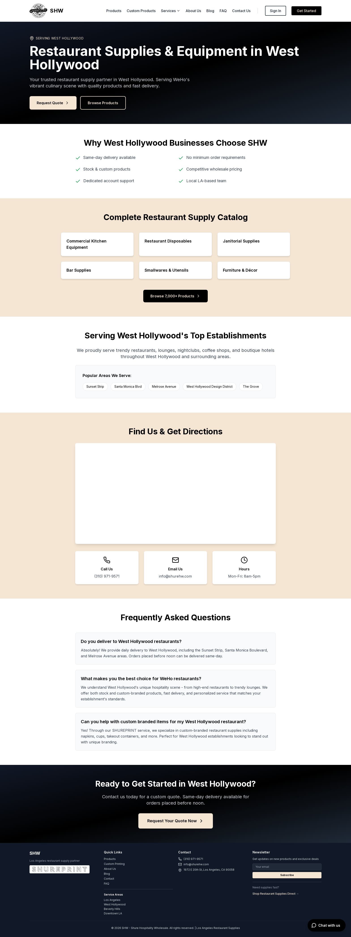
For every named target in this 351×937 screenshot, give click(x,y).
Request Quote (53, 103)
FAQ (223, 11)
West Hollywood (115, 904)
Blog (210, 11)
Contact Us (241, 11)
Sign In (275, 11)
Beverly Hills (112, 909)
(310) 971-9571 (107, 576)
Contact (109, 878)
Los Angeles (112, 900)
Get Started (306, 11)
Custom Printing (114, 864)
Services (170, 11)
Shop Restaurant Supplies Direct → (276, 893)
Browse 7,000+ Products (175, 296)
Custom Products (141, 11)
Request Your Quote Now (175, 821)
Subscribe (287, 875)
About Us (193, 11)
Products (113, 11)
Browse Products (103, 103)
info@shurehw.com (175, 576)
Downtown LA (113, 913)
